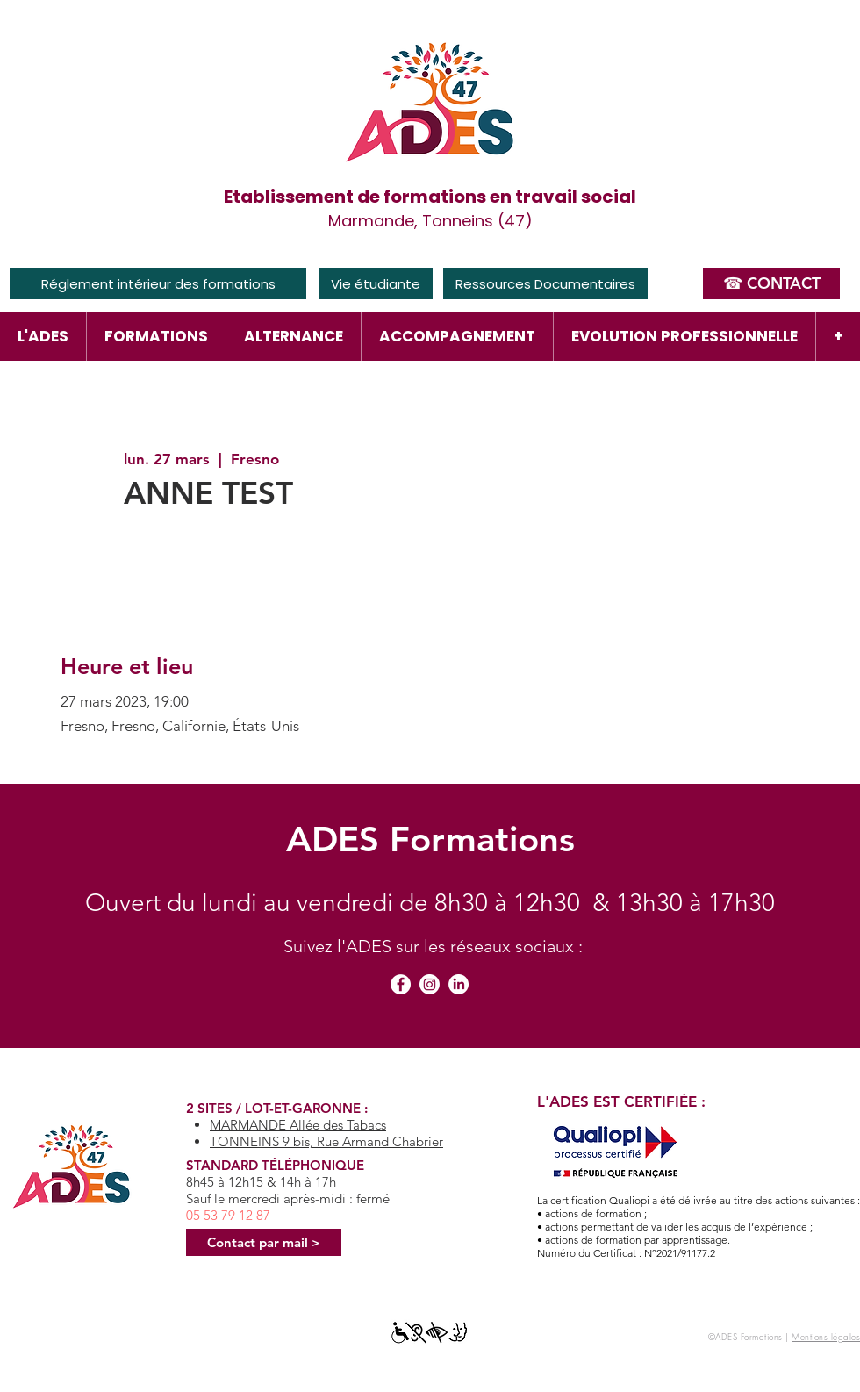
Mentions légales (826, 1337)
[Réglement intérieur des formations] (158, 283)
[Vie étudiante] (376, 283)
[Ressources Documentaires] (545, 283)
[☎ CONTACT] (771, 283)
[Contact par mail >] (263, 1242)
